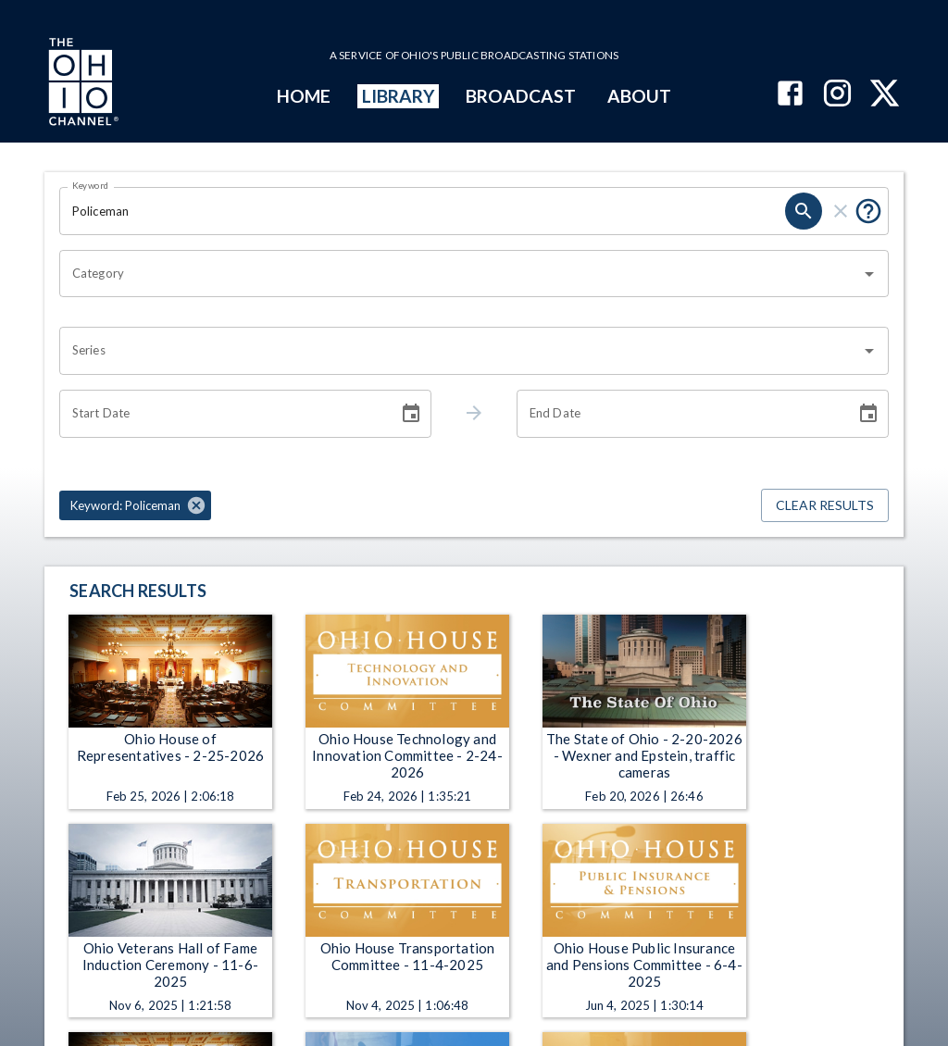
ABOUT (639, 95)
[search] (803, 211)
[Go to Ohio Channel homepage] (81, 84)
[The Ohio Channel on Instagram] (837, 95)
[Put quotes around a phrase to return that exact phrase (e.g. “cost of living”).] (868, 211)
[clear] (840, 211)
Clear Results (825, 506)
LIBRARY (398, 95)
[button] (135, 505)
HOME (304, 95)
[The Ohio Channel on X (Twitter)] (884, 95)
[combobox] (460, 274)
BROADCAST (521, 95)
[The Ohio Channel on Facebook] (790, 95)
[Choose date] (411, 413)
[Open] (869, 274)
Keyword (90, 185)
